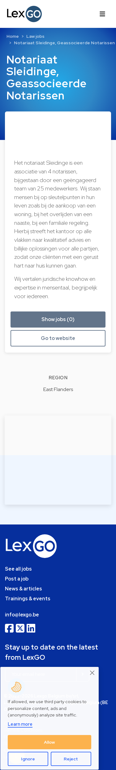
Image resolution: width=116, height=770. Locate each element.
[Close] (92, 672)
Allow (49, 742)
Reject (71, 759)
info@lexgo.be (22, 614)
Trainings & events (27, 598)
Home (12, 36)
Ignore (28, 759)
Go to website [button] (58, 338)
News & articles (23, 588)
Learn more (20, 724)
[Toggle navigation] (102, 14)
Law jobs (35, 36)
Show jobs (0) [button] (58, 319)
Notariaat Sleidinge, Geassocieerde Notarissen (64, 43)
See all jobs (18, 569)
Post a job (16, 579)
